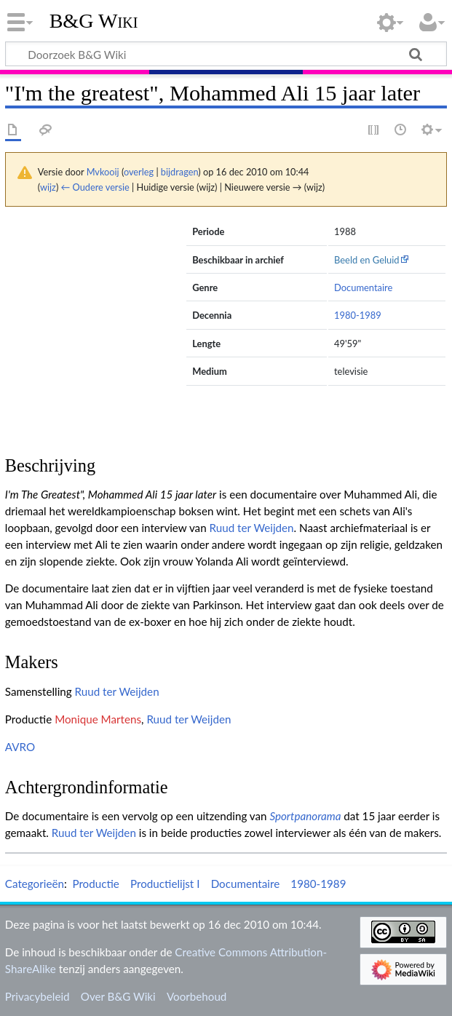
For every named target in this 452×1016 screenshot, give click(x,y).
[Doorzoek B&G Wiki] (226, 54)
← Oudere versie (95, 187)
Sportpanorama (305, 815)
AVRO (20, 746)
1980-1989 (357, 315)
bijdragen (179, 172)
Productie (95, 883)
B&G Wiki (93, 21)
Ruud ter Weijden (252, 527)
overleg (139, 172)
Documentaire (363, 287)
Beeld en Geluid (367, 260)
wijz (48, 187)
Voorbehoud (196, 996)
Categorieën (34, 883)
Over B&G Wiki (118, 996)
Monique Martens (98, 719)
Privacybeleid (37, 996)
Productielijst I (164, 883)
